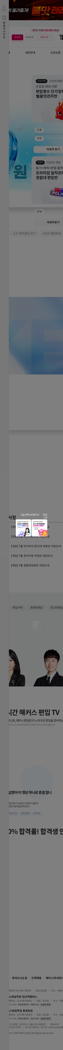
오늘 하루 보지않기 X (30, 515)
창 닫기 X (45, 516)
